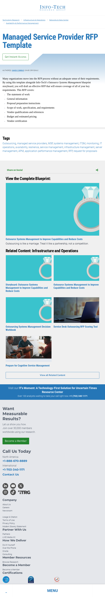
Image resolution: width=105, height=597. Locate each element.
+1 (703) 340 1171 (78, 396)
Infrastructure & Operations (34, 20)
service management (51, 147)
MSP (50, 143)
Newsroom (7, 510)
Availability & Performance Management (22, 23)
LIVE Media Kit (9, 537)
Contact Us (11, 474)
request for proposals (85, 150)
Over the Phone (9, 548)
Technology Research (11, 20)
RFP (70, 150)
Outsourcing (9, 143)
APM (21, 150)
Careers (6, 507)
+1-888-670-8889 (15, 461)
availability (21, 147)
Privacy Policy (9, 523)
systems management (66, 143)
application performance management (46, 150)
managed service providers (32, 143)
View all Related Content (52, 375)
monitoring (93, 143)
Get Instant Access (15, 56)
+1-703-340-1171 (14, 469)
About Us (7, 504)
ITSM (82, 143)
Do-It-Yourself (9, 545)
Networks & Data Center (58, 20)
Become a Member (16, 441)
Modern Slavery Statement (14, 526)
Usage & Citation (10, 517)
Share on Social (52, 170)
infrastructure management (79, 147)
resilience (33, 147)
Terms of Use (9, 520)
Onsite (5, 551)
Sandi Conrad (18, 70)
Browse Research (10, 562)
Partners (6, 534)
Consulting (7, 554)
